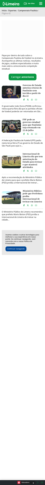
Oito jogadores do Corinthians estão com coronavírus (32, 332)
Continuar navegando (16, 249)
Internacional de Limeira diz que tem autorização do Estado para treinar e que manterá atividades (33, 160)
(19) (34, 478)
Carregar (22, 77)
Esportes (12, 10)
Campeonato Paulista (28, 10)
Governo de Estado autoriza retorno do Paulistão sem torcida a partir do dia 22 (32, 90)
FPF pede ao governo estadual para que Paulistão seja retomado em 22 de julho (32, 124)
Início (4, 10)
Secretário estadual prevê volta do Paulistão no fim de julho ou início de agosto (32, 267)
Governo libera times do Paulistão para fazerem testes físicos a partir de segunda (33, 367)
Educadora (23, 482)
